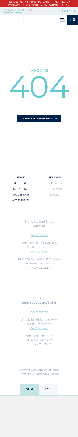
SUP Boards (55, 183)
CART (72, 20)
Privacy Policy (27, 373)
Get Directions (17, 12)
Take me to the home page (39, 118)
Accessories (20, 200)
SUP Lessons (21, 194)
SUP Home (20, 183)
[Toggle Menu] (62, 19)
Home (21, 177)
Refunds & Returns (48, 373)
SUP (29, 389)
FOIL (49, 389)
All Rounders (55, 188)
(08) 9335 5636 (68, 11)
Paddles (54, 194)
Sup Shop (55, 177)
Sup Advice (20, 188)
